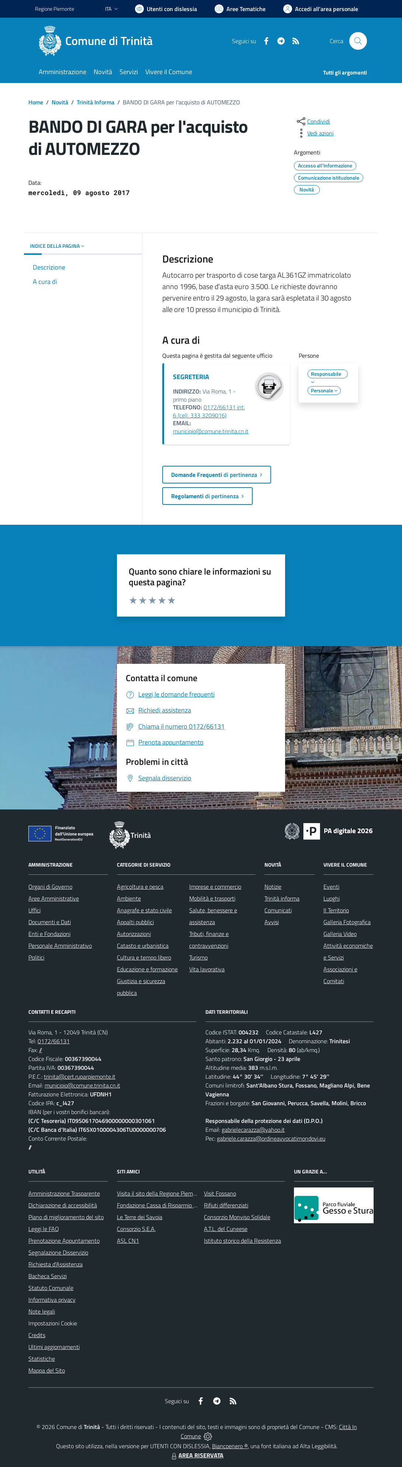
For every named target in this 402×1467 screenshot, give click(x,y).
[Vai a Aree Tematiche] (240, 9)
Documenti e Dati (49, 922)
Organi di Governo (50, 886)
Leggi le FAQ (43, 1228)
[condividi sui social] (313, 121)
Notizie (272, 886)
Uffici (34, 910)
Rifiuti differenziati (226, 1205)
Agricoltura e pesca (140, 886)
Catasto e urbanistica (143, 945)
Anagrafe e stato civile (144, 910)
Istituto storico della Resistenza (242, 1240)
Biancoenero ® (230, 1446)
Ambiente (129, 898)
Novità (60, 102)
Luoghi (331, 898)
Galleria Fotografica (347, 922)
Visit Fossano (220, 1193)
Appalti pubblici (135, 922)
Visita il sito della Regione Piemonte (160, 1193)
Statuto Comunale (50, 1287)
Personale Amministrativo (60, 945)
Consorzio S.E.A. (136, 1228)
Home (35, 102)
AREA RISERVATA (196, 1455)
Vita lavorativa (207, 969)
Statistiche (41, 1358)
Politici (36, 957)
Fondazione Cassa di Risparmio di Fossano (168, 1205)
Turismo (198, 957)
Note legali (41, 1311)
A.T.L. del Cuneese (225, 1228)
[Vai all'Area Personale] (320, 9)
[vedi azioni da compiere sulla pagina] (314, 133)
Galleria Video (340, 933)
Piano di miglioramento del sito (66, 1217)
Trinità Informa (95, 102)
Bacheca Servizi (47, 1276)
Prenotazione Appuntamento (64, 1240)
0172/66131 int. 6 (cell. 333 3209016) (209, 411)
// (40, 1049)
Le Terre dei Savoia (139, 1217)
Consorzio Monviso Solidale (237, 1217)
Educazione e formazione (147, 969)
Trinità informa (281, 898)
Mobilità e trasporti (212, 898)
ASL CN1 (128, 1240)
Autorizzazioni (134, 933)
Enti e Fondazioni (49, 933)
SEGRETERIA (191, 377)
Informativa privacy (52, 1299)
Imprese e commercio (215, 886)
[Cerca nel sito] (358, 41)
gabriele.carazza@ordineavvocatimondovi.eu (271, 1138)
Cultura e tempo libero (144, 957)
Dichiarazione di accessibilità (62, 1205)
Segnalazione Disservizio (58, 1252)
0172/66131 (54, 1041)
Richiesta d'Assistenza (55, 1264)
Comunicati (278, 910)
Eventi (331, 886)
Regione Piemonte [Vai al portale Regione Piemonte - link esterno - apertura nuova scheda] (54, 9)
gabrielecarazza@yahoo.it (253, 1129)
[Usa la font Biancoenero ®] (166, 9)
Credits (36, 1335)
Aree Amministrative (53, 898)
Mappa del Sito (46, 1370)
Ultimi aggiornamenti (54, 1346)
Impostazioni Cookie (52, 1323)
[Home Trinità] (98, 41)
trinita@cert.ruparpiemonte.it (79, 1076)
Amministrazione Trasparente (64, 1193)
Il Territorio (336, 910)
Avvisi (271, 922)
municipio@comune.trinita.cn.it (211, 431)
